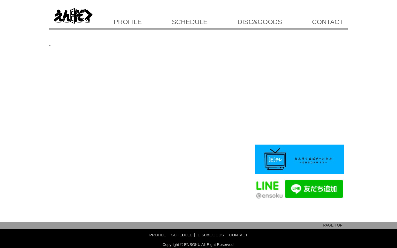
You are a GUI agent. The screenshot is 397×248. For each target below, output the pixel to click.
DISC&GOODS (260, 22)
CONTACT (327, 22)
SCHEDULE (190, 22)
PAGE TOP (332, 225)
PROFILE (128, 22)
